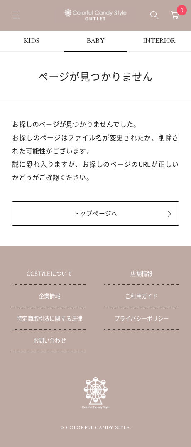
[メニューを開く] (16, 15)
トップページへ (95, 213)
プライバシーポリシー (141, 318)
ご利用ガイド (141, 295)
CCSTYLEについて (49, 273)
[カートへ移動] (174, 15)
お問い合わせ (49, 340)
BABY (95, 41)
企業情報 (50, 295)
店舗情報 (141, 273)
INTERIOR (159, 41)
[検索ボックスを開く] (154, 15)
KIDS (31, 41)
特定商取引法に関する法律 (49, 318)
